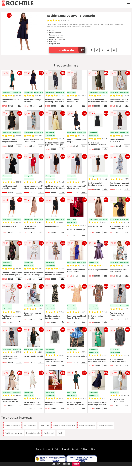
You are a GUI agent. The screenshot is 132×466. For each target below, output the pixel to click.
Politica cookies (88, 449)
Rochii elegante (33, 433)
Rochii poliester (106, 425)
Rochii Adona (30, 425)
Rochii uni (44, 425)
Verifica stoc (72, 50)
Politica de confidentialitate (66, 449)
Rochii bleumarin (12, 425)
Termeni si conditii (44, 449)
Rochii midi (49, 433)
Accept (76, 463)
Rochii (60, 433)
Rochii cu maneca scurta (64, 425)
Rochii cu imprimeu (13, 433)
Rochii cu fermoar (87, 425)
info (19, 106)
